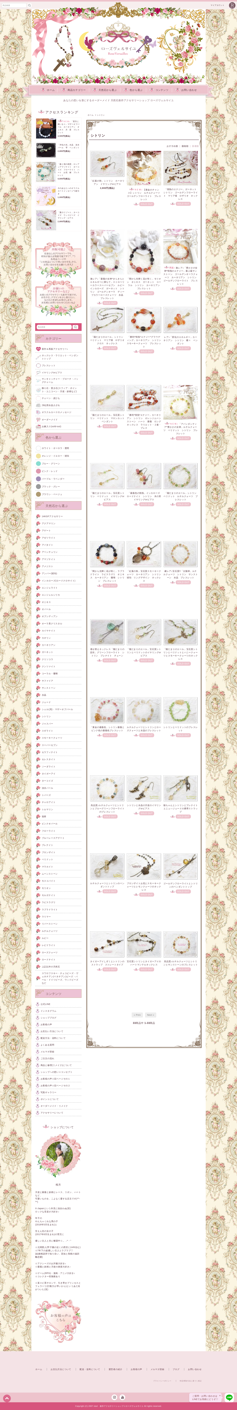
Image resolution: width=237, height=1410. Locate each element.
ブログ (176, 1369)
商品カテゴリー (73, 90)
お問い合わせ (186, 90)
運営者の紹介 (115, 1369)
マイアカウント (218, 5)
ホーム (47, 90)
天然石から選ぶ (104, 90)
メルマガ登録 (157, 1369)
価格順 (185, 146)
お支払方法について (61, 1369)
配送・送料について (90, 1369)
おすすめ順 (172, 146)
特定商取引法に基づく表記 (191, 1381)
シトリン (101, 115)
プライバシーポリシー (162, 1381)
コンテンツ (158, 90)
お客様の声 (136, 1369)
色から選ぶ (133, 90)
